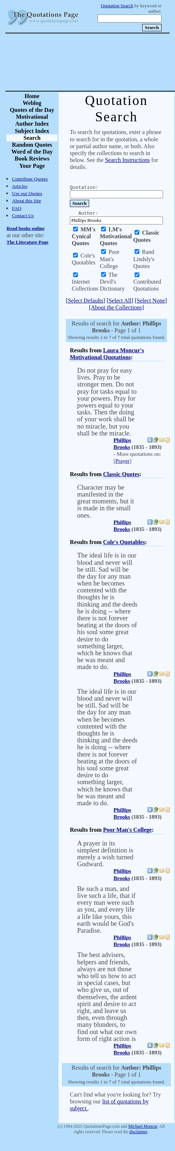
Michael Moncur (142, 1126)
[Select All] (120, 300)
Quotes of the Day (32, 110)
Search (32, 138)
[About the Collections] (116, 307)
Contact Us (23, 215)
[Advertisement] (113, 62)
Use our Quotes (27, 193)
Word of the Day (31, 152)
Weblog (32, 103)
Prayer (122, 461)
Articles (19, 186)
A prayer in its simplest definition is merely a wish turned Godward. (105, 854)
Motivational (32, 117)
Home (32, 96)
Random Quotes (32, 145)
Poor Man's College (127, 830)
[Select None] (151, 300)
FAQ (16, 208)
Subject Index (32, 131)
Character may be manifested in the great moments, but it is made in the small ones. (105, 501)
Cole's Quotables (124, 542)
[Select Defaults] (85, 300)
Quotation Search (117, 5)
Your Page (32, 166)
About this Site (26, 200)
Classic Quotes (121, 474)
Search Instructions (127, 160)
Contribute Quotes (30, 179)
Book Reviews (32, 158)
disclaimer (138, 1131)
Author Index (32, 124)
